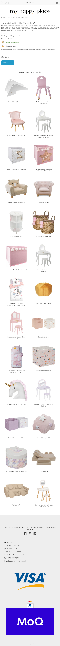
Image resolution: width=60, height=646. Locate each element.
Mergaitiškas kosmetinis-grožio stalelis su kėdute (43, 136)
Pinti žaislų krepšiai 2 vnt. (43, 236)
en (9, 3)
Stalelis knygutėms (16, 236)
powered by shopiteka (30, 644)
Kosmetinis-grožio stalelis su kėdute (16, 338)
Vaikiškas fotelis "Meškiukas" (16, 202)
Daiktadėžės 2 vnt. (43, 337)
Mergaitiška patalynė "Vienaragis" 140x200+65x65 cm (16, 304)
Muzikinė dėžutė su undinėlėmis (16, 471)
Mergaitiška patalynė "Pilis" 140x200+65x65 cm (16, 371)
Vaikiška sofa (44, 471)
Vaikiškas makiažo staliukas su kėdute (43, 270)
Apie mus (7, 527)
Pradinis (3, 17)
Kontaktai (30, 529)
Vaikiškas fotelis (44, 202)
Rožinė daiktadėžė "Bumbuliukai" (16, 270)
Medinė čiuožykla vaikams (16, 102)
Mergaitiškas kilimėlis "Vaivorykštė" (18, 17)
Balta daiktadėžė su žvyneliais (16, 169)
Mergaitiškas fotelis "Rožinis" (16, 135)
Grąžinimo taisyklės (37, 527)
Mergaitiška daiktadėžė (43, 370)
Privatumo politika (18, 527)
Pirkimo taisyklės (51, 527)
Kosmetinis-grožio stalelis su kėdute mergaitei (44, 506)
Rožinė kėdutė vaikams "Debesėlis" (43, 103)
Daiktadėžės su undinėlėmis (16, 438)
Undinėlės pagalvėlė (43, 438)
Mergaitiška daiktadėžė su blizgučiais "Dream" (43, 170)
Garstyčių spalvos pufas (43, 303)
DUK (27, 527)
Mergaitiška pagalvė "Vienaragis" (16, 404)
